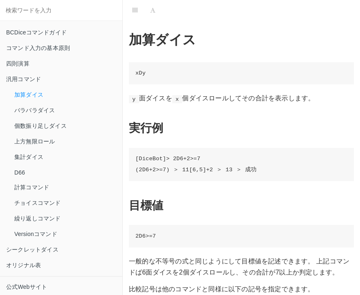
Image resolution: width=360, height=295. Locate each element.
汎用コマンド (23, 79)
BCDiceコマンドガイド (36, 32)
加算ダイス (28, 94)
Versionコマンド (35, 234)
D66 (19, 172)
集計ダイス (28, 157)
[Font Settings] (153, 10)
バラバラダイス (34, 110)
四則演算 (17, 63)
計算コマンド (31, 187)
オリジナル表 (23, 265)
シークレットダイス (32, 249)
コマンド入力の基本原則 (38, 48)
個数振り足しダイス (40, 126)
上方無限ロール (34, 141)
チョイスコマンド (37, 203)
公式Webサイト (26, 287)
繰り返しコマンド (37, 218)
